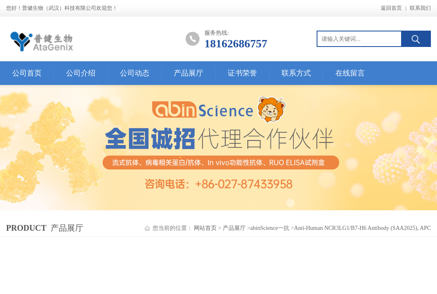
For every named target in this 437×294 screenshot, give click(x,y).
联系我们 (420, 8)
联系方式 (296, 73)
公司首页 (27, 73)
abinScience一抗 (269, 228)
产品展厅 (188, 73)
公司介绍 (80, 73)
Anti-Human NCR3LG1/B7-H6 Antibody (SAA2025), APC (362, 228)
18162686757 (235, 43)
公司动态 (134, 73)
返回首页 (391, 8)
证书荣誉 (242, 73)
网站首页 (205, 228)
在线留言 (350, 73)
